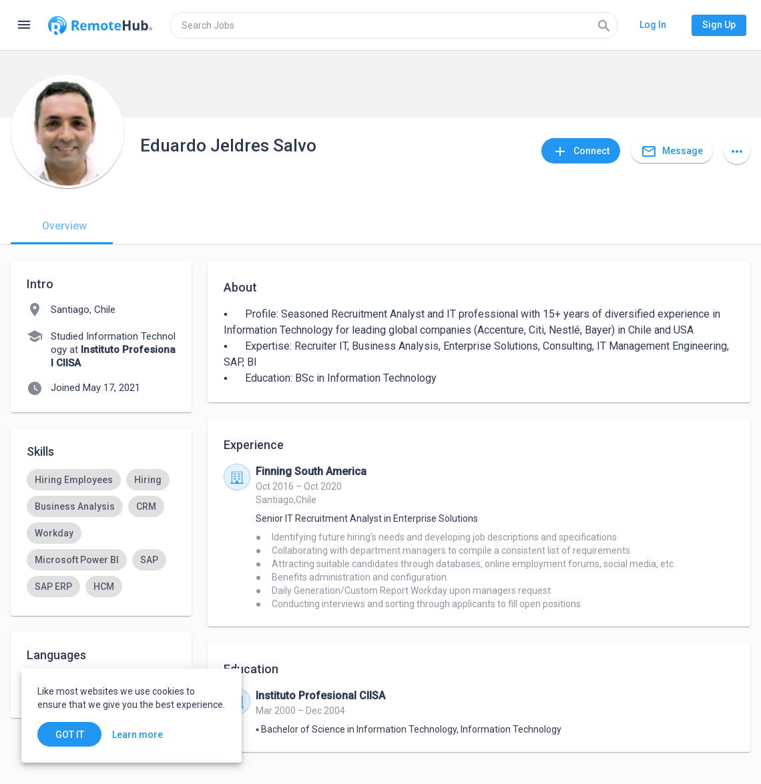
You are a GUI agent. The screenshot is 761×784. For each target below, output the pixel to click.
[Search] (604, 25)
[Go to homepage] (100, 25)
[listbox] (101, 573)
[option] (74, 479)
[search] (394, 25)
